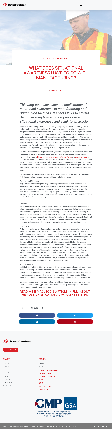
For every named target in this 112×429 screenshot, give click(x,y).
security (49, 157)
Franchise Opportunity (48, 377)
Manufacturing (60, 58)
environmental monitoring (62, 157)
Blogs (46, 58)
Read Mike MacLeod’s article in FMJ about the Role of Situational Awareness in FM (55, 293)
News (41, 383)
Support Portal (45, 386)
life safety (41, 157)
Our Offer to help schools (49, 370)
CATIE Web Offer (45, 373)
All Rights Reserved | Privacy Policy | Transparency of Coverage (51, 426)
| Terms (74, 426)
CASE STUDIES (44, 389)
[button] (81, 5)
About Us (42, 359)
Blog (41, 380)
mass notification (81, 157)
